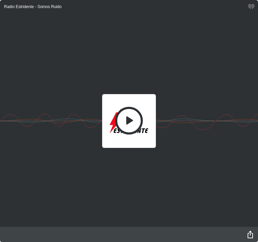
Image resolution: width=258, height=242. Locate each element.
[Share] (250, 234)
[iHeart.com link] (251, 8)
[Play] (129, 120)
